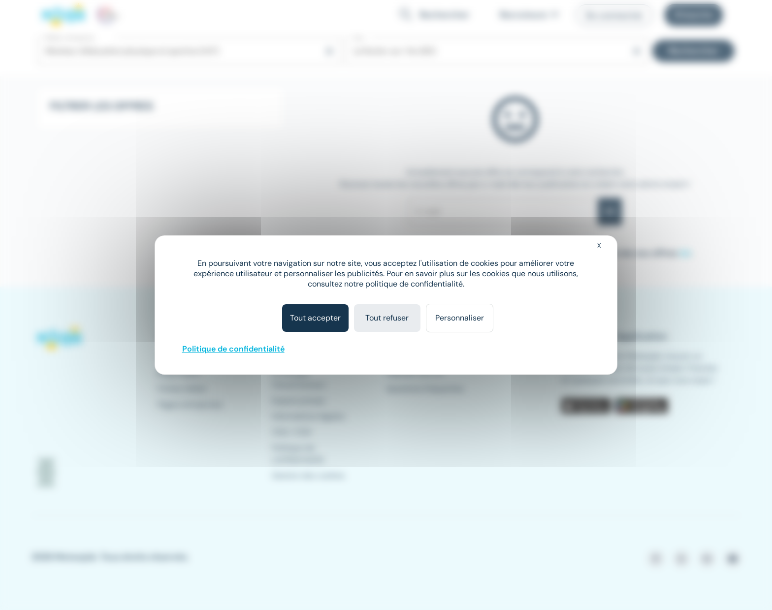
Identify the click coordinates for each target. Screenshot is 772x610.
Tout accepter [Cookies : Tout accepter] (315, 318)
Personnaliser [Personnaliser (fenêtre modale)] (459, 318)
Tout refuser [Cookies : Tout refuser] (387, 318)
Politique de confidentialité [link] (233, 349)
